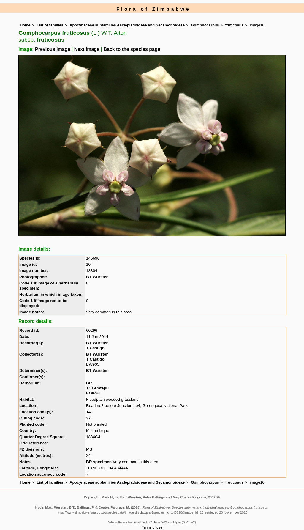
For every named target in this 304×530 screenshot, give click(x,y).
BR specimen (99, 462)
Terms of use (152, 527)
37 (88, 418)
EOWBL (93, 393)
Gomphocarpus (205, 25)
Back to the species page (131, 49)
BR (89, 383)
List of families (50, 25)
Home (25, 25)
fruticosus (234, 25)
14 (88, 412)
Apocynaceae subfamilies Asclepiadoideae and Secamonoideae (127, 25)
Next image (86, 49)
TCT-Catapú (97, 388)
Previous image (52, 49)
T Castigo (95, 348)
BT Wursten (97, 277)
